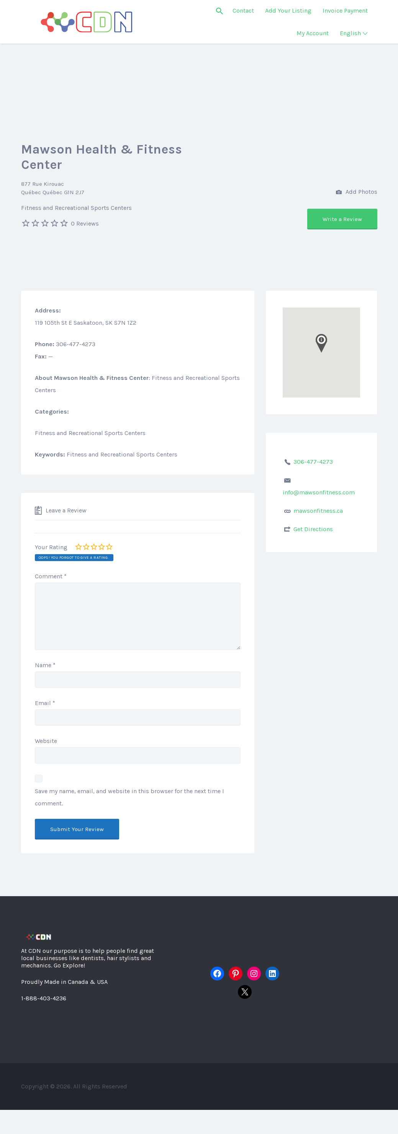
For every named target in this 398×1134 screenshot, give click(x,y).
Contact (243, 10)
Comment (51, 576)
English (350, 33)
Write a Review (342, 219)
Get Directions (313, 529)
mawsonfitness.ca (318, 510)
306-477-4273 (313, 461)
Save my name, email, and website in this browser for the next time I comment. (129, 797)
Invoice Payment (345, 10)
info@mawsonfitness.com (319, 492)
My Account (312, 33)
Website (46, 741)
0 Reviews (85, 223)
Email (45, 703)
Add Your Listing (288, 10)
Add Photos (356, 192)
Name (45, 665)
